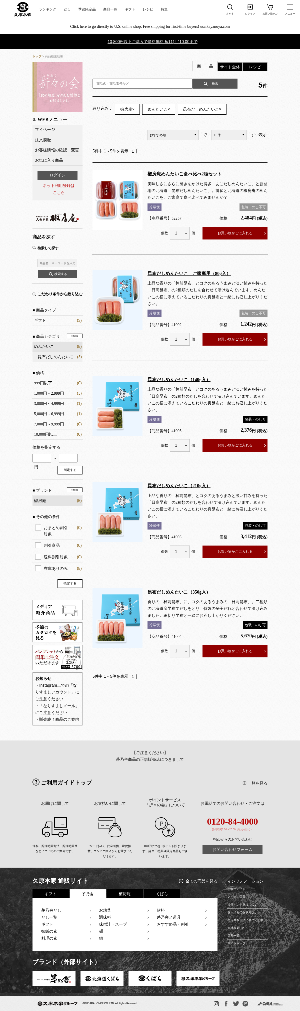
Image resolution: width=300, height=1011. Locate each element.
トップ (37, 56)
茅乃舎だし (51, 910)
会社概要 (234, 928)
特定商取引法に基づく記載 (246, 920)
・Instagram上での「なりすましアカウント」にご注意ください (57, 692)
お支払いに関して (110, 803)
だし (67, 9)
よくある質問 (237, 897)
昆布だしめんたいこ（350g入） (179, 592)
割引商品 (63, 545)
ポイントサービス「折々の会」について (165, 802)
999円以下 (43, 383)
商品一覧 (110, 9)
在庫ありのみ (63, 568)
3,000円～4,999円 (49, 403)
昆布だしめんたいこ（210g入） (179, 485)
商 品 (205, 66)
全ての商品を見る (202, 881)
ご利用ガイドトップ (66, 783)
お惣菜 (105, 910)
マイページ (45, 129)
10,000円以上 (45, 434)
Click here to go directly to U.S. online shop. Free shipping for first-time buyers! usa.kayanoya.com (150, 26)
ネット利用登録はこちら (59, 188)
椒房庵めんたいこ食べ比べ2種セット (185, 173)
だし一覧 (49, 917)
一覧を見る (258, 783)
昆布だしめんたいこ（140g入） (179, 379)
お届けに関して (55, 803)
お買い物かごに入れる (235, 233)
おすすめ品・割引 (173, 924)
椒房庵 (127, 109)
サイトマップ (237, 943)
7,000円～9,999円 (49, 424)
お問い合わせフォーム (232, 849)
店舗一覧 (234, 935)
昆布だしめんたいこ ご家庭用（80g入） (189, 273)
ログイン (58, 175)
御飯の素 (49, 931)
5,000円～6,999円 (49, 414)
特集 (164, 9)
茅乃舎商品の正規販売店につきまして (150, 759)
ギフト (130, 9)
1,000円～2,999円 (49, 393)
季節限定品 (87, 9)
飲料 (161, 910)
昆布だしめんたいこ (56, 357)
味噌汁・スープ (113, 924)
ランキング (47, 9)
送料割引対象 (63, 557)
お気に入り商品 (49, 160)
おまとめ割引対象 (63, 530)
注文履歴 (43, 140)
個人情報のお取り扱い (243, 912)
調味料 (105, 917)
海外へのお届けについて (244, 904)
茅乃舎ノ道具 (169, 917)
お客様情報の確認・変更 (57, 150)
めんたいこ (44, 346)
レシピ (148, 9)
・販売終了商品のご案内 (57, 719)
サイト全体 (230, 67)
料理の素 (49, 938)
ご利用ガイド (237, 889)
